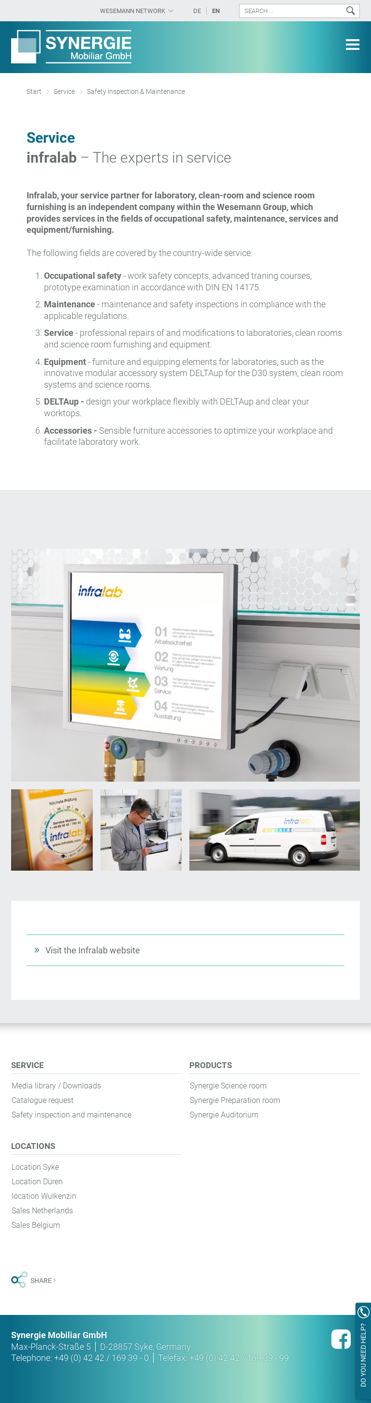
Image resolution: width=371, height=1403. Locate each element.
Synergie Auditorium (224, 1114)
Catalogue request (42, 1100)
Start (34, 91)
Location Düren (37, 1181)
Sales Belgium (36, 1225)
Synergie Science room (228, 1085)
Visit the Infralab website (92, 950)
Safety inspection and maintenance (71, 1114)
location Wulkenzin (44, 1196)
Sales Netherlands (42, 1210)
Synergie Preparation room (235, 1100)
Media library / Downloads (56, 1085)
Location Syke (35, 1167)
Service (64, 91)
